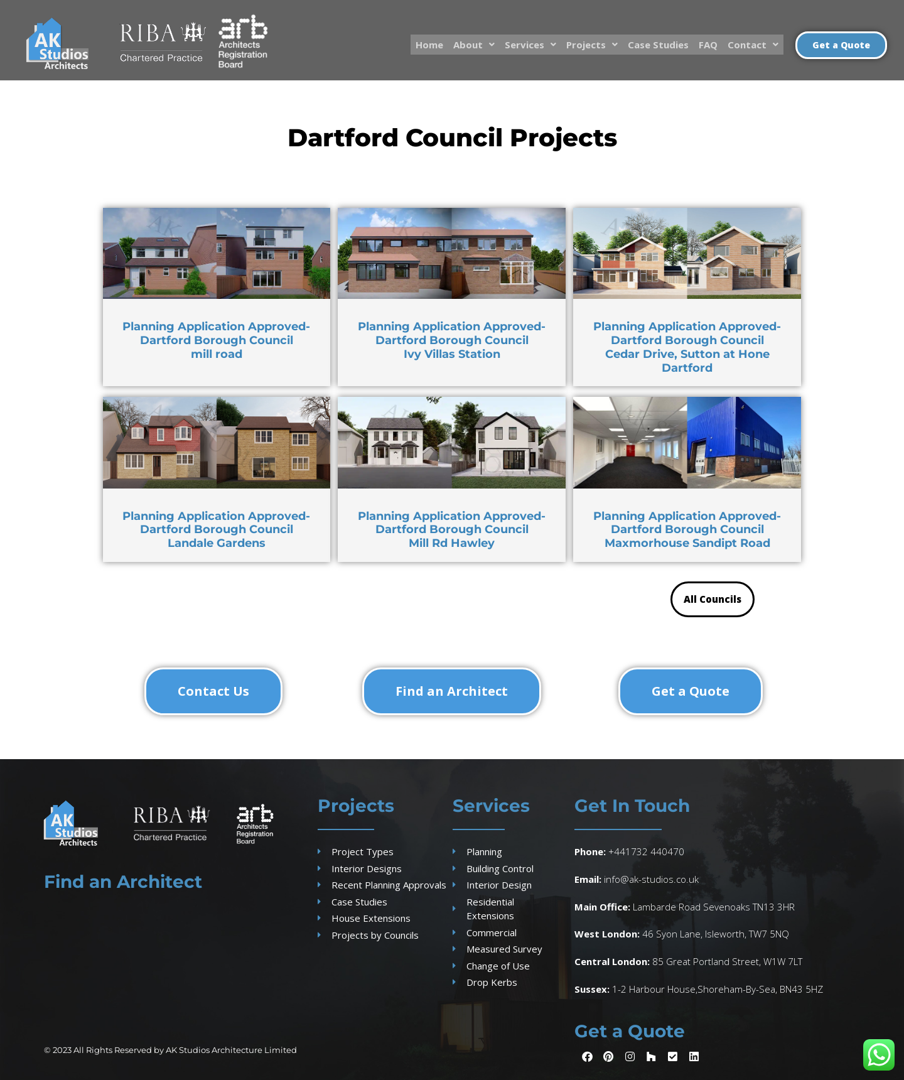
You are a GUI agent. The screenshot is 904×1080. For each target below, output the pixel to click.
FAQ (708, 44)
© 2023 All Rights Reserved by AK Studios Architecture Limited (170, 1050)
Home (429, 44)
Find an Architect (123, 881)
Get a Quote (629, 1031)
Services (530, 44)
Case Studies (658, 44)
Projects (592, 44)
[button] (474, 44)
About (474, 44)
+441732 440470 (646, 851)
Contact (753, 44)
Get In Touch (632, 805)
